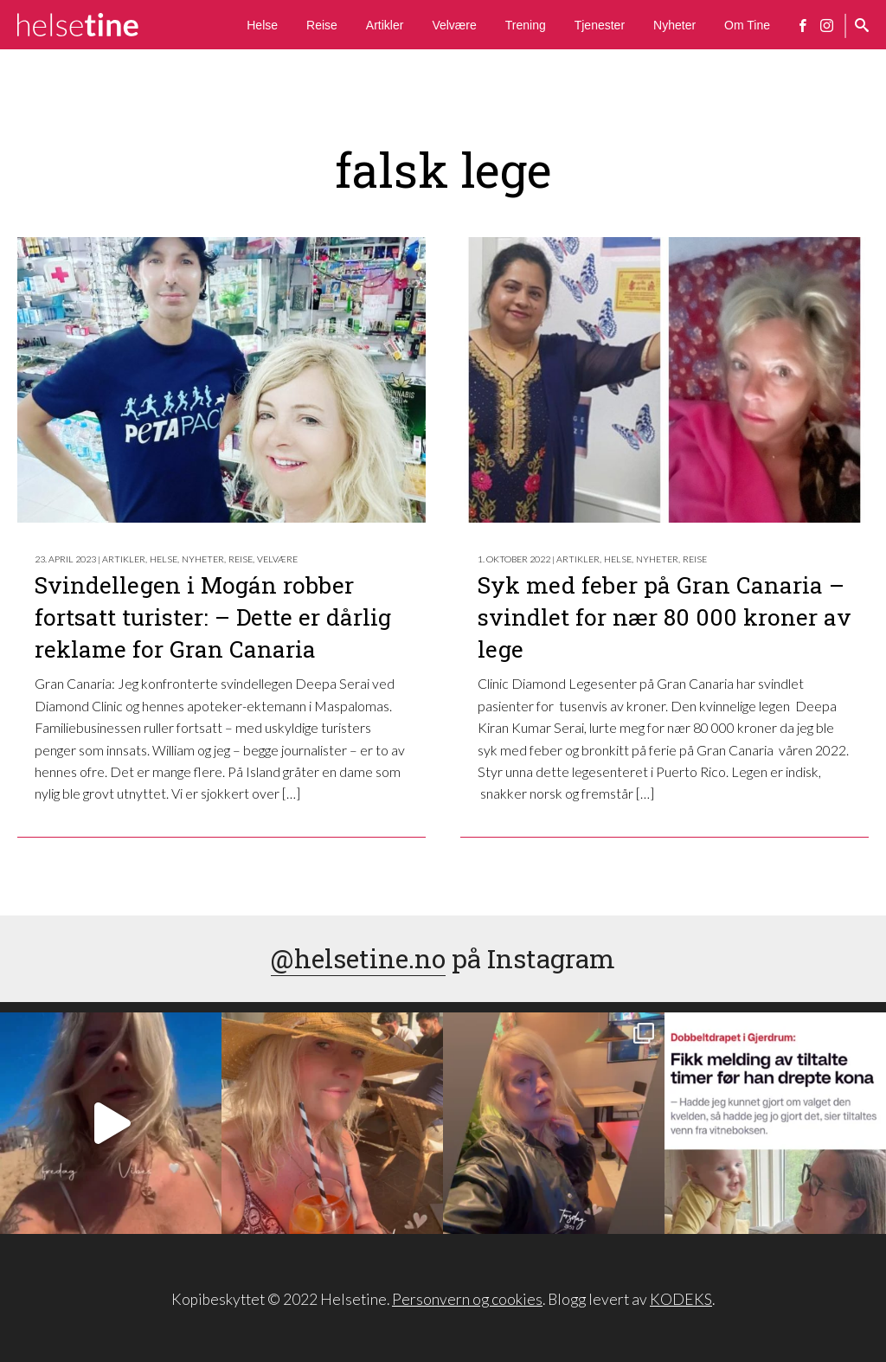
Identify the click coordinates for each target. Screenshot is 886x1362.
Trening (525, 25)
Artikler (385, 25)
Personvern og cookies (467, 1299)
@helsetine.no (358, 958)
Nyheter (674, 25)
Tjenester (600, 25)
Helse (262, 25)
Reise (321, 25)
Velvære (454, 25)
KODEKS (681, 1299)
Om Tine (747, 25)
